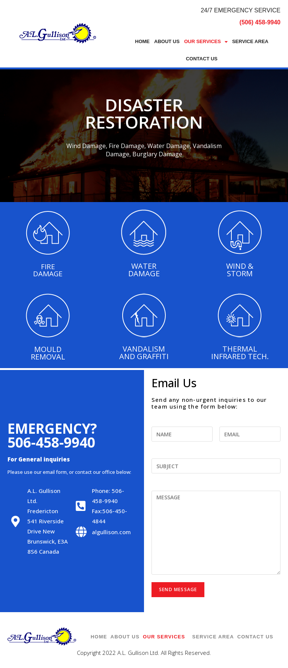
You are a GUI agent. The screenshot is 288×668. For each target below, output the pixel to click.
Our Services (206, 42)
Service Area (250, 41)
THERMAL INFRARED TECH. (240, 352)
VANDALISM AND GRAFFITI (144, 352)
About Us (167, 41)
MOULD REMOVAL (48, 353)
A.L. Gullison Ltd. (137, 652)
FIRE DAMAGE (48, 270)
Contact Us (202, 58)
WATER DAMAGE (144, 270)
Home (142, 41)
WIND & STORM (240, 270)
